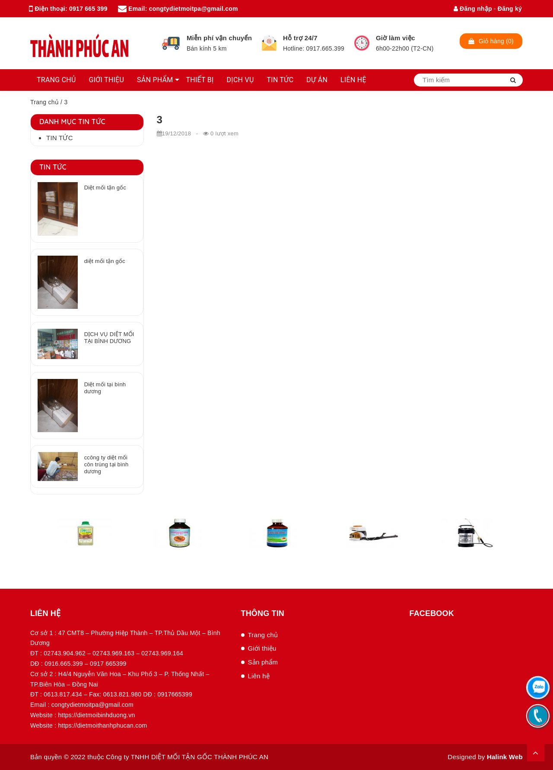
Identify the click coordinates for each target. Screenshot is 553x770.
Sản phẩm (263, 662)
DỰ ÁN (316, 80)
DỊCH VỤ (240, 80)
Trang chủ (44, 102)
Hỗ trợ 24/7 (300, 38)
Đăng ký (510, 8)
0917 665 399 (88, 8)
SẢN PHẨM (155, 80)
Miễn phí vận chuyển (219, 38)
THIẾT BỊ (199, 80)
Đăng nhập (473, 8)
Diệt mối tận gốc (105, 187)
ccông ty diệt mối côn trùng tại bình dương (106, 464)
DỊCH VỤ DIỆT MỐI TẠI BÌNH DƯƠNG (109, 337)
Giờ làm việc (395, 38)
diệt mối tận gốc (104, 261)
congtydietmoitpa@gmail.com (193, 8)
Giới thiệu (262, 648)
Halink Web (505, 756)
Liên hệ (259, 676)
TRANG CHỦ (56, 80)
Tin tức (59, 137)
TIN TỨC (280, 80)
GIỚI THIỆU (106, 80)
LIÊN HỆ (353, 80)
